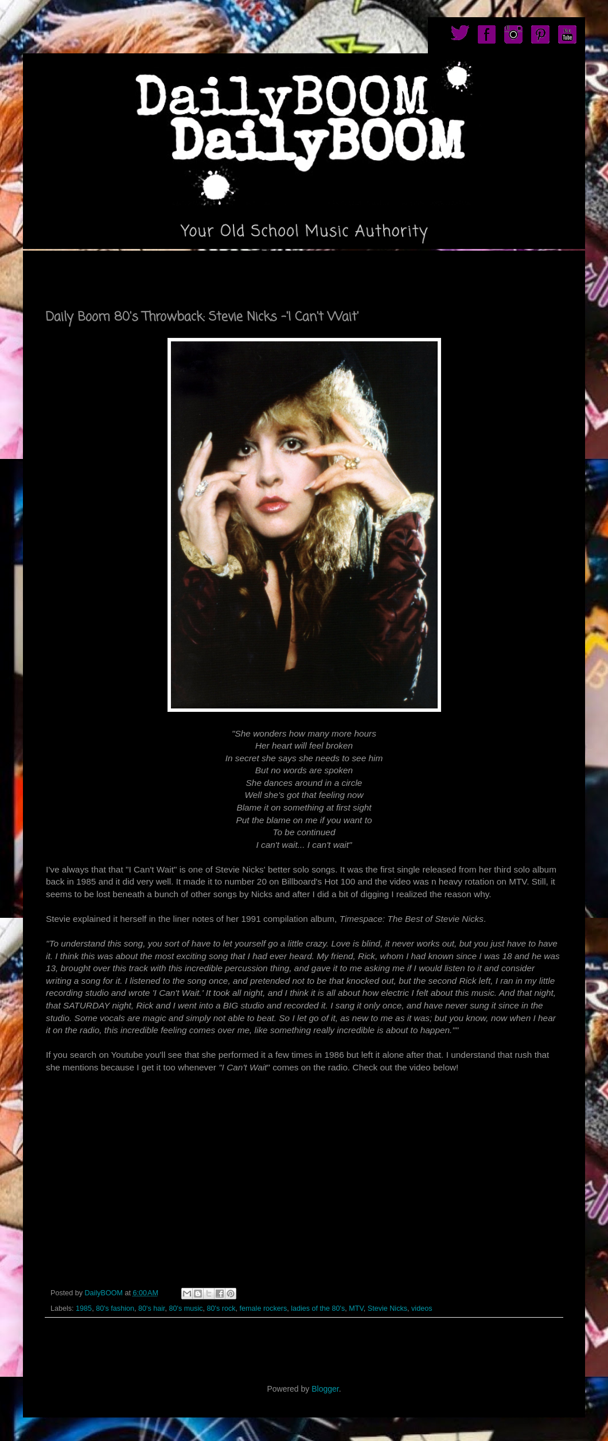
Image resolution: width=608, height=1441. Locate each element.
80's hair (151, 1308)
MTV (356, 1308)
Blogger (324, 1388)
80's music (185, 1308)
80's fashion (115, 1308)
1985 (84, 1308)
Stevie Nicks (387, 1308)
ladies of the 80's (318, 1308)
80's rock (221, 1308)
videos (421, 1308)
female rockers (263, 1308)
